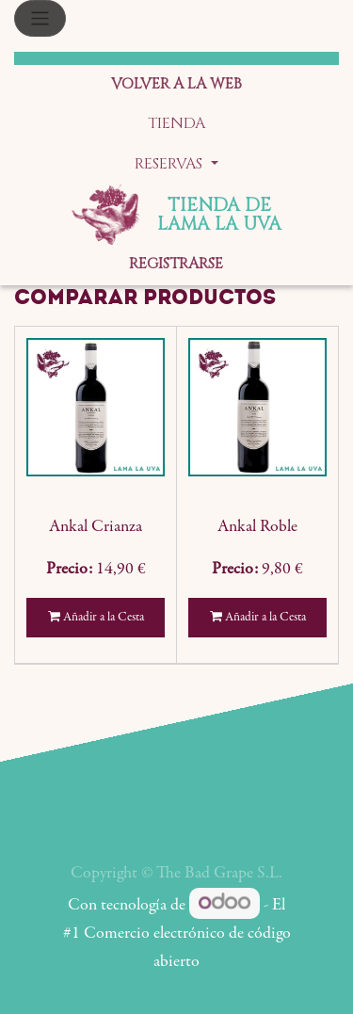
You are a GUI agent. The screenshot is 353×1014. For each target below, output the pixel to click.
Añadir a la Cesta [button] (96, 617)
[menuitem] (176, 85)
